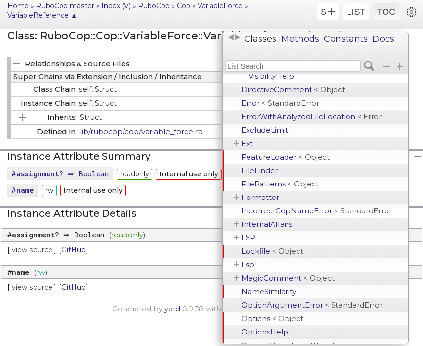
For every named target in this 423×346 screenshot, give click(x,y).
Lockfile (272, 251)
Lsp (247, 264)
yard (172, 308)
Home (18, 5)
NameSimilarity (268, 291)
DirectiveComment (293, 89)
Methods (300, 39)
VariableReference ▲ (42, 15)
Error (280, 103)
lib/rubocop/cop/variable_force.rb (141, 131)
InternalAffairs (266, 224)
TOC (386, 12)
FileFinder (259, 170)
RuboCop (154, 5)
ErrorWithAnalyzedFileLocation (311, 116)
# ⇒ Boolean (61, 173)
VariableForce (220, 5)
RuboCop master (65, 5)
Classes (260, 39)
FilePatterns (280, 183)
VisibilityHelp (271, 76)
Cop (183, 5)
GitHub (74, 250)
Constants (346, 39)
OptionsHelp (264, 331)
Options (272, 318)
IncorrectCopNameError (316, 210)
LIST (356, 12)
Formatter (260, 197)
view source (32, 250)
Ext (247, 143)
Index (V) (116, 5)
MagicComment (288, 278)
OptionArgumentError (312, 304)
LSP (248, 237)
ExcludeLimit (264, 130)
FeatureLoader (285, 156)
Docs (383, 39)
